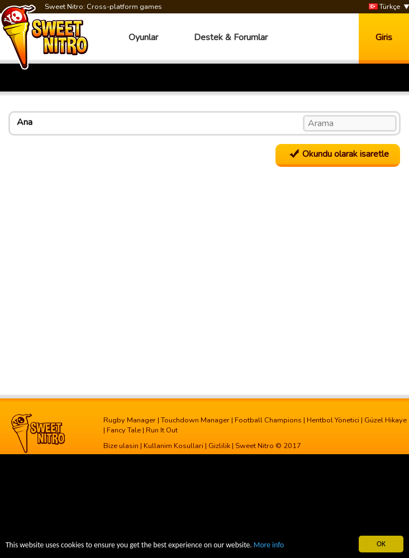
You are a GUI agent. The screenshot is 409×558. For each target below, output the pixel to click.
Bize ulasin (121, 446)
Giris (383, 37)
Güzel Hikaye (385, 420)
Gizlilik (219, 446)
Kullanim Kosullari (173, 446)
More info (269, 545)
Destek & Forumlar (231, 37)
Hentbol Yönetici (333, 420)
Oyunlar (143, 37)
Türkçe (384, 7)
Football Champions (268, 420)
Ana (24, 122)
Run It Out (162, 430)
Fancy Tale (124, 430)
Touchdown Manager (195, 420)
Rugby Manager (129, 420)
